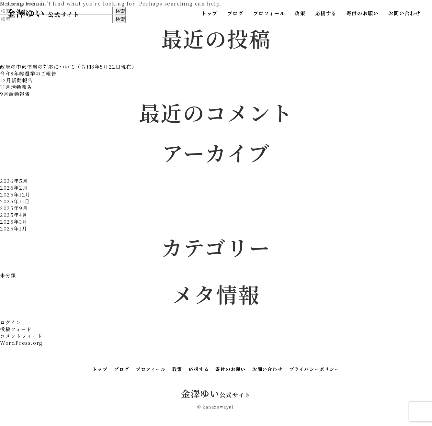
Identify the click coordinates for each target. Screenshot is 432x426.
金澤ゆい (42, 12)
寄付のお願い (363, 13)
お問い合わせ (404, 13)
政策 (300, 13)
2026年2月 (14, 187)
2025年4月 (14, 214)
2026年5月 (14, 180)
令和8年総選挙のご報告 (28, 73)
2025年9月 (14, 208)
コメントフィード (21, 335)
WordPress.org (21, 342)
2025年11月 (15, 201)
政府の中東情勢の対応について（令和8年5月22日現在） (68, 66)
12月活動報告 (16, 80)
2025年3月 (14, 221)
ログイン (10, 322)
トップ (209, 13)
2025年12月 (15, 194)
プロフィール (269, 13)
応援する (325, 13)
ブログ (235, 13)
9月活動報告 (15, 93)
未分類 (8, 275)
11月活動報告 (16, 87)
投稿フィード (16, 329)
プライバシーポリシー (314, 369)
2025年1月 (13, 228)
